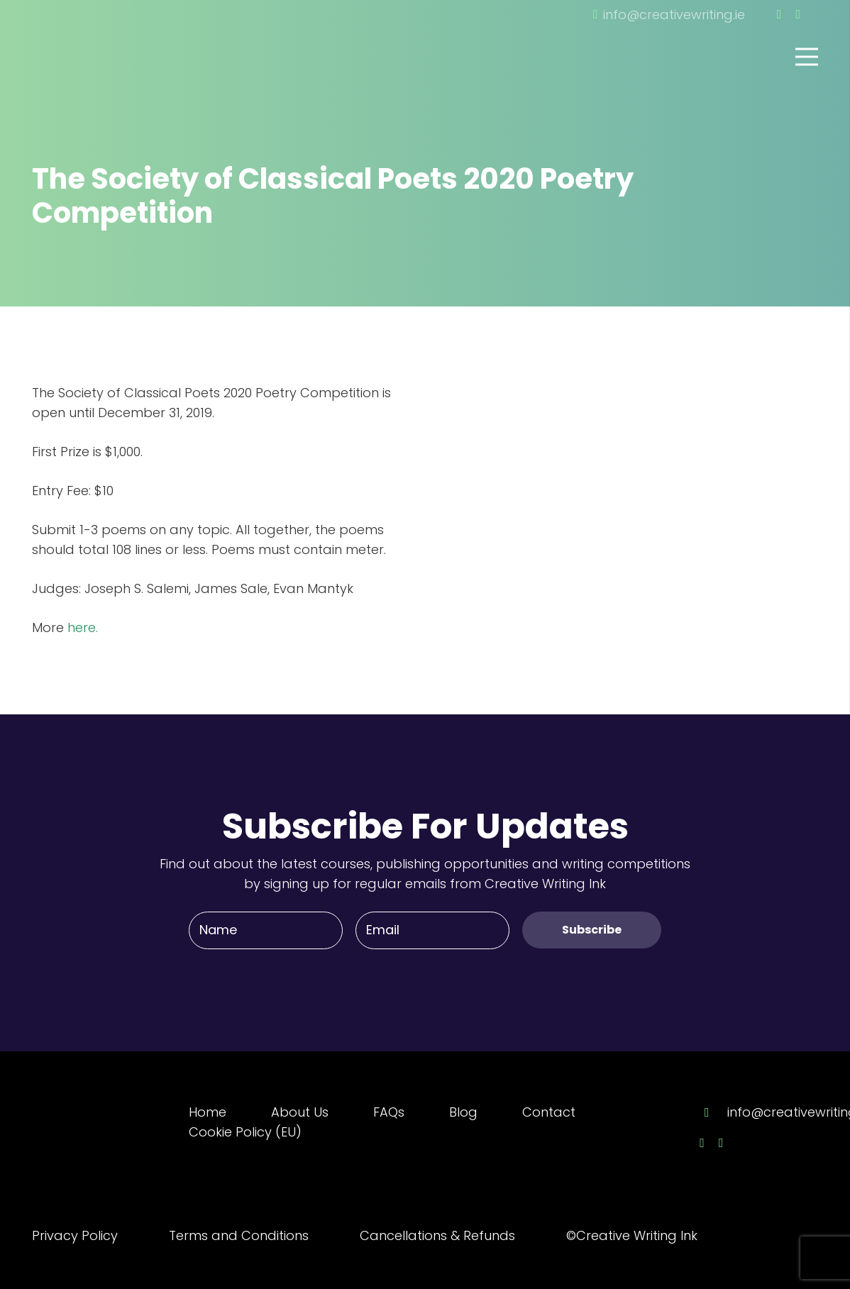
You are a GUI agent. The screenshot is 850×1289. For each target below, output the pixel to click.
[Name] (266, 930)
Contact (548, 1112)
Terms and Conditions (239, 1235)
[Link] (110, 38)
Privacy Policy (75, 1235)
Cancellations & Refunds (437, 1235)
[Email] (432, 930)
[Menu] (807, 56)
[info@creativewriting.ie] (713, 1112)
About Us (300, 1112)
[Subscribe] (591, 930)
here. (82, 627)
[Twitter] (797, 14)
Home (207, 1112)
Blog (463, 1112)
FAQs (388, 1112)
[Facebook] (779, 14)
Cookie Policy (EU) (245, 1132)
